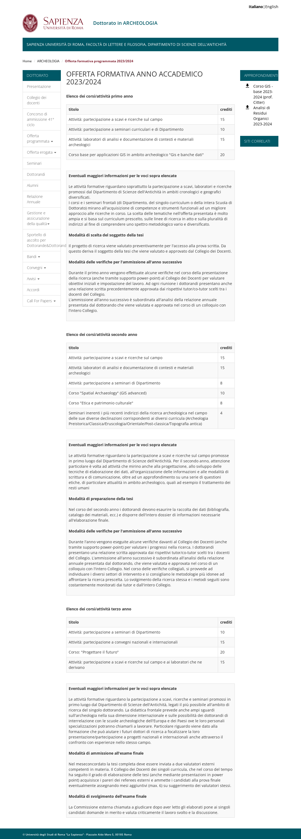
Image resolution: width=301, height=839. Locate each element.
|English (263, 6)
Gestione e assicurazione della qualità (38, 218)
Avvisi (33, 278)
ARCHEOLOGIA (48, 61)
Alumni (32, 185)
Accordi (33, 289)
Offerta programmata (40, 138)
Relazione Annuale (35, 199)
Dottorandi (36, 174)
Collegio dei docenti (36, 100)
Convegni (36, 267)
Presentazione (39, 86)
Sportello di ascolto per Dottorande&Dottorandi (44, 240)
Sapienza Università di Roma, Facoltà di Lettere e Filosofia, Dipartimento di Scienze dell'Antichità (126, 44)
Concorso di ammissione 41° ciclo (40, 119)
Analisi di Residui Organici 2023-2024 (262, 115)
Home (27, 61)
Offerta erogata (41, 152)
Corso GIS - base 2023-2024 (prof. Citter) (263, 94)
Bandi (33, 256)
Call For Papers (41, 300)
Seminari (34, 163)
